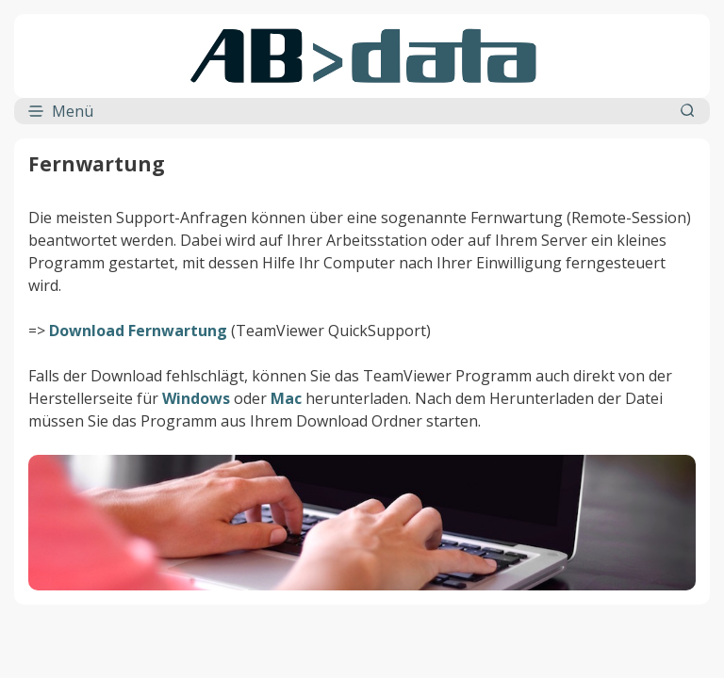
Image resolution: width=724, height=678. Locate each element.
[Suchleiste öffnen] (688, 111)
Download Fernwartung (138, 330)
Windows (196, 398)
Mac (286, 398)
